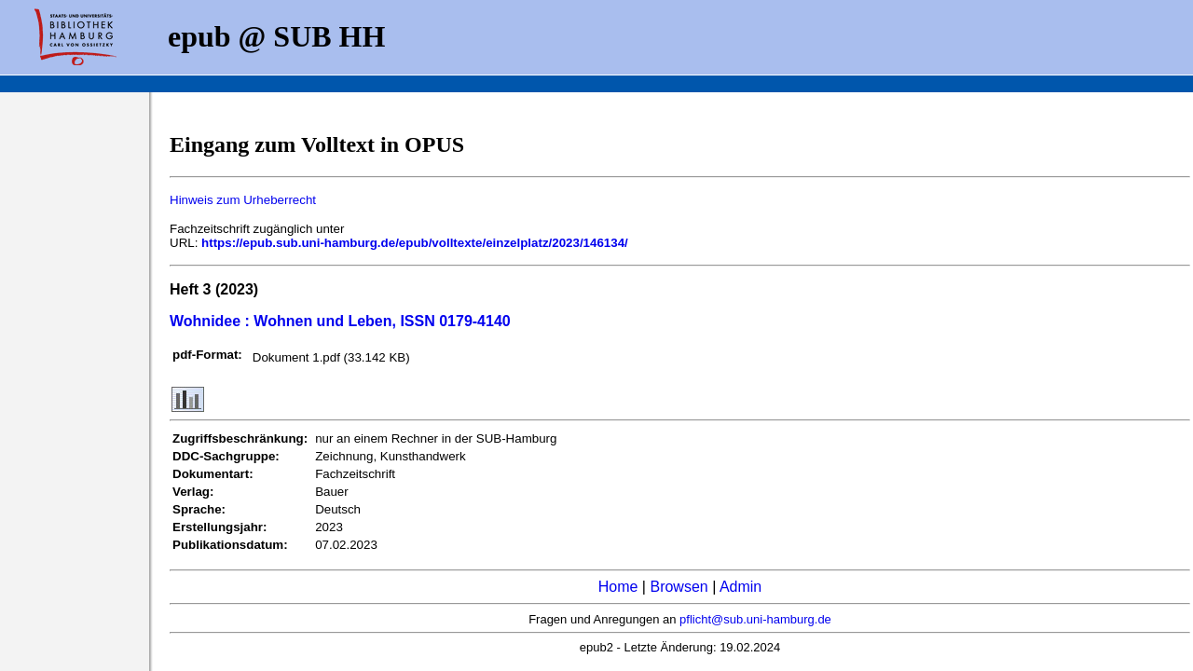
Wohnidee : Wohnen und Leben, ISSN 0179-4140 (340, 321)
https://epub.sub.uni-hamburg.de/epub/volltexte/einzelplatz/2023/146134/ (414, 243)
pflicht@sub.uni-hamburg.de (755, 619)
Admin (740, 587)
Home (618, 587)
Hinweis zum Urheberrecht (243, 200)
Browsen (678, 587)
